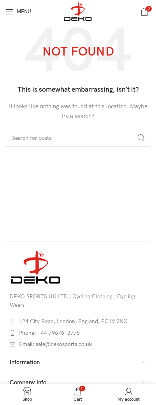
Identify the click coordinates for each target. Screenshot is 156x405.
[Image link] (36, 266)
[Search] (78, 138)
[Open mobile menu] (18, 11)
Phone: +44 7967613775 (49, 333)
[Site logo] (77, 11)
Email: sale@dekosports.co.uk (55, 344)
